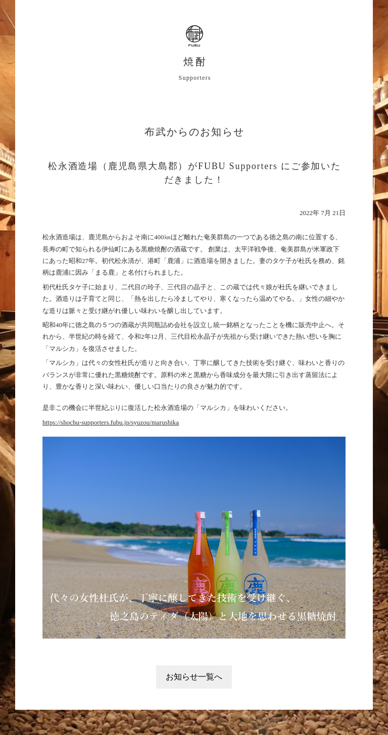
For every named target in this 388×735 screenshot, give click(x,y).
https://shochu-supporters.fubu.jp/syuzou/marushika (110, 422)
